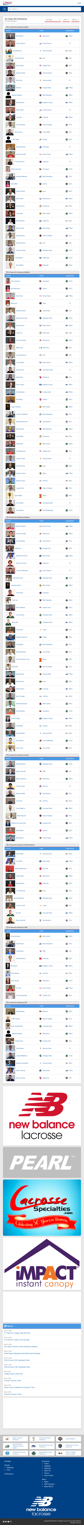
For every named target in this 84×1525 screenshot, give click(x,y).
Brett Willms (20, 265)
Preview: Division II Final (12, 1394)
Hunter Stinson (20, 243)
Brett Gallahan (20, 607)
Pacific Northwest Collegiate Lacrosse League (17, 1446)
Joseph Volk (20, 488)
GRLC (70, 139)
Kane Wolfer (20, 510)
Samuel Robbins (19, 898)
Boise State (46, 228)
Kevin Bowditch (15, 936)
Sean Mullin (19, 436)
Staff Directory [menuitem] (49, 1484)
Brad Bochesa (17, 51)
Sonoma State (47, 51)
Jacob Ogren (20, 876)
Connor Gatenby (21, 340)
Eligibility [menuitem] (47, 1466)
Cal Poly (45, 481)
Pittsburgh (46, 258)
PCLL (70, 124)
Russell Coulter (20, 73)
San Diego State (48, 370)
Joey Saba (19, 213)
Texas (44, 630)
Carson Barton (20, 43)
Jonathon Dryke (16, 585)
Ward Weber (20, 830)
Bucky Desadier (21, 311)
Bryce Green (18, 132)
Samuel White (20, 711)
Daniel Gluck (20, 943)
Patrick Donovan (18, 578)
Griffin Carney (15, 1019)
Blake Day (14, 303)
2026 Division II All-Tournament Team (17, 1367)
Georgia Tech (47, 548)
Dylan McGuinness (22, 421)
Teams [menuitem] (46, 1464)
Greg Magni (19, 644)
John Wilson (20, 503)
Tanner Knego (20, 786)
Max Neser (14, 966)
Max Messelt (20, 429)
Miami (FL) (46, 347)
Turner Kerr (19, 630)
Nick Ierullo (19, 377)
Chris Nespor (15, 973)
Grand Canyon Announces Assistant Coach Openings (22, 1353)
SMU (44, 771)
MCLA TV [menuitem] (47, 1471)
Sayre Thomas (20, 1070)
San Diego (46, 147)
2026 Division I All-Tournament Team (17, 1360)
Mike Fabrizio (20, 102)
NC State (45, 868)
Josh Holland (20, 362)
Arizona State (47, 80)
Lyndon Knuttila (21, 154)
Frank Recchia (20, 466)
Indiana (45, 399)
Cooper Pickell (20, 458)
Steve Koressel (19, 161)
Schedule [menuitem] (7, 1461)
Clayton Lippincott (21, 637)
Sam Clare (19, 296)
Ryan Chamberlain (17, 1026)
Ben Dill (18, 88)
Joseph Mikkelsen (21, 1056)
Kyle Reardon (20, 883)
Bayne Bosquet (21, 526)
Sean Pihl (19, 801)
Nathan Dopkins (17, 95)
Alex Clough (20, 65)
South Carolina (47, 73)
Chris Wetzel (19, 258)
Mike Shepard (21, 816)
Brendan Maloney (21, 176)
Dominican (46, 206)
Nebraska (46, 265)
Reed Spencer (20, 235)
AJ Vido (18, 988)
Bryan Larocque (16, 169)
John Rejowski (20, 891)
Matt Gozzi (19, 347)
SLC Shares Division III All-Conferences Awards (20, 1347)
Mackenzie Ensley (21, 318)
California (46, 221)
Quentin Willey (15, 718)
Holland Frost (19, 1041)
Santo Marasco (21, 958)
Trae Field (19, 861)
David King (19, 399)
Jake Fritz (19, 333)
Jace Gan (19, 117)
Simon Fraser (47, 154)
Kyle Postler (19, 198)
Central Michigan (48, 510)
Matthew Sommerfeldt (18, 823)
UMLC (71, 36)
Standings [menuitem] (10, 1468)
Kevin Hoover (20, 370)
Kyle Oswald (15, 980)
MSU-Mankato (47, 95)
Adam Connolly (21, 771)
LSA (70, 58)
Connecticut (46, 541)
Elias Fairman (20, 325)
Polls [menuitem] (8, 1470)
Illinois (44, 495)
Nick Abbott (19, 36)
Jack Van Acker (21, 250)
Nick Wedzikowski (21, 703)
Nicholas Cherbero (22, 556)
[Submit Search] (10, 9)
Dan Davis (19, 80)
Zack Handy (19, 1048)
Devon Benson (15, 281)
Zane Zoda (19, 748)
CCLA (70, 169)
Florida (45, 637)
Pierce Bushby (20, 541)
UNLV (44, 303)
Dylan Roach (20, 674)
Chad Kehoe (20, 951)
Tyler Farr (15, 600)
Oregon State (47, 88)
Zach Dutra (19, 593)
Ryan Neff (15, 666)
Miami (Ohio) (47, 703)
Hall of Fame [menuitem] (48, 1475)
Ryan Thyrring (20, 1078)
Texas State (46, 311)
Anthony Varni (20, 481)
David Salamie (20, 808)
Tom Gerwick (20, 615)
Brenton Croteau (21, 563)
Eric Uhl (18, 913)
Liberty (45, 184)
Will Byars (18, 548)
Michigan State (47, 250)
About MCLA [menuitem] (48, 1486)
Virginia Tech (47, 65)
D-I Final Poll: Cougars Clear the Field (17, 1333)
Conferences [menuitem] (8, 1474)
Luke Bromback (21, 533)
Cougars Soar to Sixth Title (13, 1374)
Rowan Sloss (20, 689)
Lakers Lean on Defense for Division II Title (19, 1387)
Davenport (46, 169)
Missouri (45, 1011)
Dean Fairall (19, 110)
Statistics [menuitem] (47, 1468)
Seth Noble (19, 444)
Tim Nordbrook (20, 451)
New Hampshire (48, 176)
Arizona (45, 786)
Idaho (44, 473)
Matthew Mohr (20, 793)
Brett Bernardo (15, 288)
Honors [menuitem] (46, 1473)
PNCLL (71, 88)
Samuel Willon (20, 733)
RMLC (71, 102)
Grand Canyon (47, 43)
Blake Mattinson (21, 652)
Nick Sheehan (20, 221)
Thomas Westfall (21, 995)
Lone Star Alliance (70, 1439)
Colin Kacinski (20, 392)
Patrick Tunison (21, 473)
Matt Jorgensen (21, 779)
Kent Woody (20, 740)
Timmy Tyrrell (20, 905)
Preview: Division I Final (12, 1381)
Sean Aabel (19, 854)
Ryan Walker (18, 495)
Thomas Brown (19, 58)
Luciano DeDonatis (22, 570)
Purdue (45, 139)
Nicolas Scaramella (22, 1063)
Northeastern (47, 421)
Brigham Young (47, 102)
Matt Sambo (20, 681)
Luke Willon (19, 726)
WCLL (70, 51)
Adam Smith (20, 228)
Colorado (45, 117)
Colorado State (47, 615)
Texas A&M (46, 132)
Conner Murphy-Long (22, 659)
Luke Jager (15, 139)
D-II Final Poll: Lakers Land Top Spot (16, 1340)
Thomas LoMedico (22, 414)
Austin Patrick (20, 191)
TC (70, 43)
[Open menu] (4, 9)
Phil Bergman (20, 1011)
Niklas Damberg (17, 1033)
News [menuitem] (46, 1482)
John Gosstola (20, 124)
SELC (70, 65)
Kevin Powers (20, 206)
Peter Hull (15, 622)
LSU (44, 58)
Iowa (44, 191)
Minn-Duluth (46, 213)
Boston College (47, 124)
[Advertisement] (42, 1307)
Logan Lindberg (16, 407)
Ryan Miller (14, 184)
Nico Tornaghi (20, 696)
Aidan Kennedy (21, 147)
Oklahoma (46, 377)
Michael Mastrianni (21, 868)
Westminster (47, 198)
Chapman (46, 161)
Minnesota (46, 36)
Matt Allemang (20, 764)
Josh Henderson (21, 355)
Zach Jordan (20, 384)
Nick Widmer (20, 838)
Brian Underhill (20, 920)
